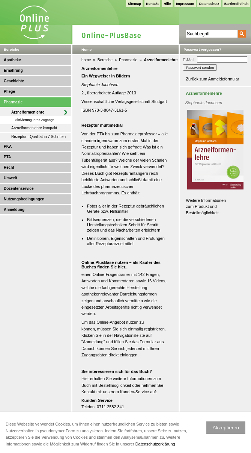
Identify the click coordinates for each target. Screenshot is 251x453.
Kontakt (152, 4)
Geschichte (14, 81)
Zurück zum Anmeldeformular (212, 79)
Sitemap (134, 4)
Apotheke (12, 60)
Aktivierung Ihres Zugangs (34, 120)
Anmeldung (14, 210)
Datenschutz (209, 4)
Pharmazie (13, 102)
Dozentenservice (18, 188)
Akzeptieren (226, 427)
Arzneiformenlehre (27, 112)
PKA (8, 146)
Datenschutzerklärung (155, 444)
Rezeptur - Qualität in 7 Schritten (38, 137)
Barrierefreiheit (236, 4)
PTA (7, 157)
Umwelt (10, 178)
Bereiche (105, 60)
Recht (9, 167)
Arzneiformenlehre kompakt (34, 128)
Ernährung (13, 70)
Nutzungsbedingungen (24, 199)
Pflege (9, 91)
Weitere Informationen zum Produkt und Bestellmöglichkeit (206, 206)
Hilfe (167, 4)
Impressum (185, 4)
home (86, 60)
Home (86, 49)
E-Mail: (189, 60)
